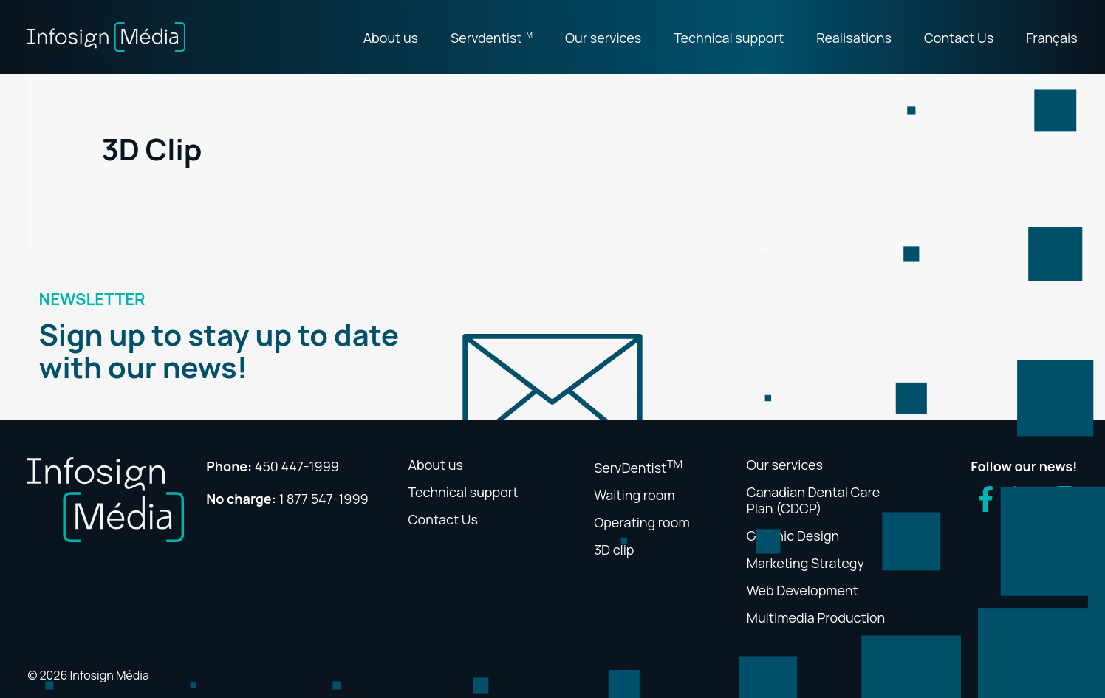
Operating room (642, 522)
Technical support (729, 38)
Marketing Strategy (805, 563)
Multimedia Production (816, 617)
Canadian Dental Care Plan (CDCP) (813, 500)
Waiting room (634, 495)
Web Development (802, 590)
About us (390, 38)
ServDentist (638, 467)
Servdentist (492, 38)
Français (1051, 38)
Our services (603, 38)
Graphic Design (793, 535)
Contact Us (958, 38)
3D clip (614, 549)
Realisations (854, 38)
